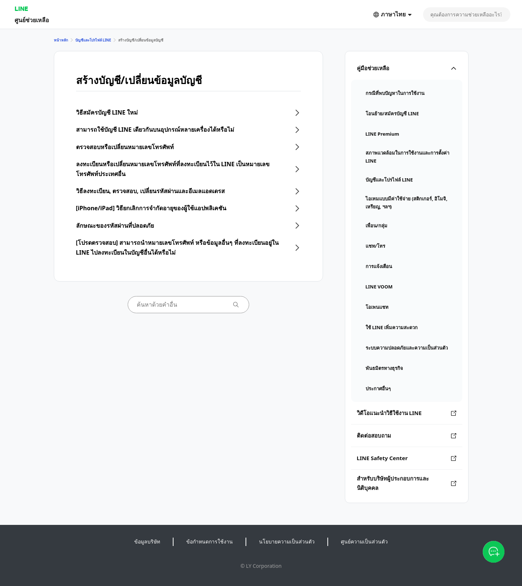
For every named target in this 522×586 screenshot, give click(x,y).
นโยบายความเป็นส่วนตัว (287, 541)
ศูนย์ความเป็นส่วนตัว (364, 541)
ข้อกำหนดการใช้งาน (209, 541)
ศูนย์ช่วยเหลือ (32, 20)
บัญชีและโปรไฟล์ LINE (93, 40)
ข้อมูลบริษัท (147, 541)
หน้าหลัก (61, 40)
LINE (21, 8)
